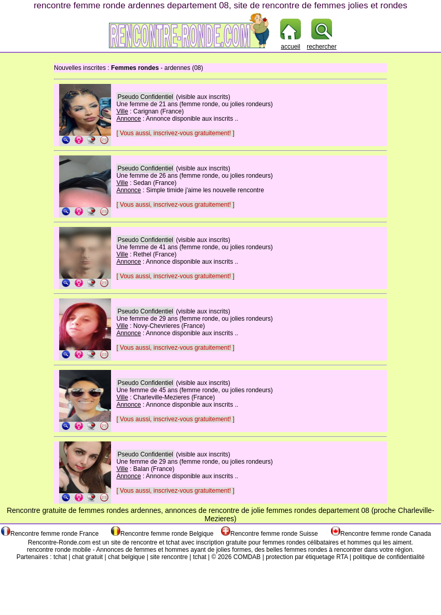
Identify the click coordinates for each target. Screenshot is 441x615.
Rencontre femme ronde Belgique (166, 533)
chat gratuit (87, 557)
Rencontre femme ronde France (54, 533)
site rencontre (169, 557)
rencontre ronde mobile (59, 549)
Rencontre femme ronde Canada (385, 533)
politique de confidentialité (388, 557)
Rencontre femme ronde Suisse (274, 533)
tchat (173, 542)
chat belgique (126, 557)
